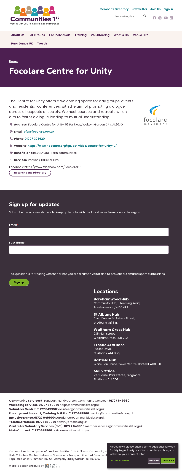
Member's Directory (114, 9)
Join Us (155, 9)
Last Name (17, 243)
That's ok (167, 460)
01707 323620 (35, 139)
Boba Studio (52, 467)
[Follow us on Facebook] (154, 18)
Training (81, 35)
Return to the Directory (31, 173)
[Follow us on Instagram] (160, 18)
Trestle (42, 43)
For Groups (37, 35)
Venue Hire (140, 35)
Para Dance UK (22, 43)
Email (13, 226)
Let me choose (119, 460)
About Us (17, 35)
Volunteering (100, 35)
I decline (152, 460)
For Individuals (59, 35)
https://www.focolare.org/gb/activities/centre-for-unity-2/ (72, 146)
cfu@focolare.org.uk (39, 132)
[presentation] (36, 265)
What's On (121, 35)
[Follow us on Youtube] (166, 18)
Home (13, 61)
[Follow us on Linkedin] (171, 18)
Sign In (168, 9)
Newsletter (139, 9)
